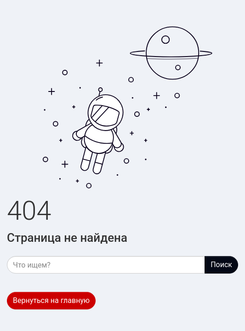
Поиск (221, 264)
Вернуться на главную (51, 300)
